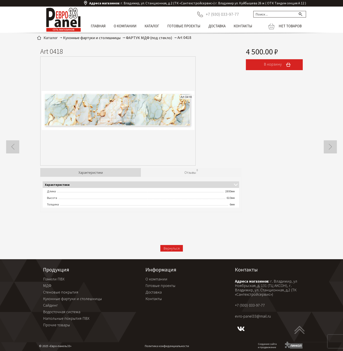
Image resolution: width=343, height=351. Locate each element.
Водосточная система (61, 311)
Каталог (152, 26)
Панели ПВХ (54, 278)
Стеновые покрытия (60, 292)
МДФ (47, 285)
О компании (125, 26)
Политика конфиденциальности (167, 346)
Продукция (56, 269)
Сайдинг (50, 305)
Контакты (243, 26)
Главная (98, 26)
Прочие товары (56, 324)
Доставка (217, 26)
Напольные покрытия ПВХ (66, 318)
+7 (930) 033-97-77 (222, 14)
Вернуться (172, 248)
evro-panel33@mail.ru (253, 316)
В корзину (279, 64)
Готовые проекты (183, 26)
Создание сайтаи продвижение (267, 345)
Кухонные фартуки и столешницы (72, 298)
